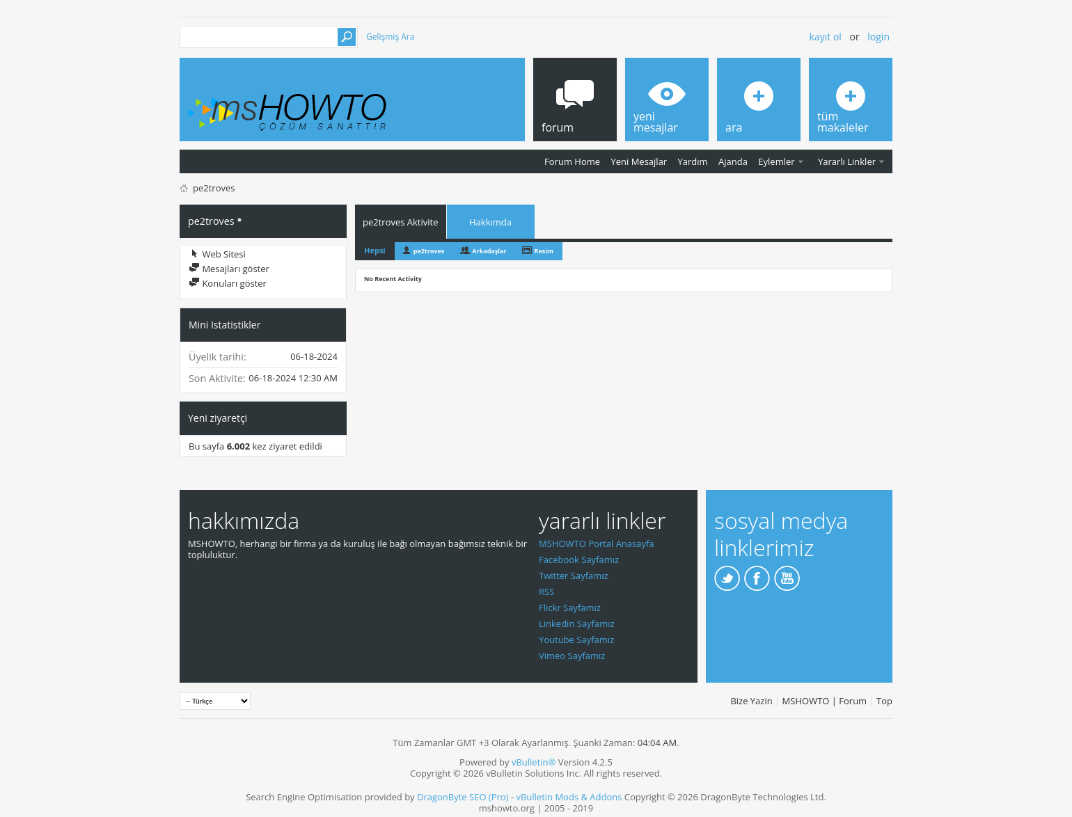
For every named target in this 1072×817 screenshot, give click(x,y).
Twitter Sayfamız (573, 575)
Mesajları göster (229, 268)
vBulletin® (533, 762)
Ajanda (733, 161)
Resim (544, 250)
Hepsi (375, 250)
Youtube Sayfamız (576, 639)
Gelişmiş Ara (390, 36)
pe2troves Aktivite (401, 222)
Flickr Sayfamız (570, 607)
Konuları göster (228, 283)
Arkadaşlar (489, 250)
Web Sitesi (217, 254)
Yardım (693, 161)
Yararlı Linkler (847, 161)
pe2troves (429, 250)
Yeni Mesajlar (638, 161)
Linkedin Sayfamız (577, 623)
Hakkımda (490, 222)
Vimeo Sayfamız (572, 655)
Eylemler (776, 161)
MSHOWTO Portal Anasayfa (596, 543)
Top (884, 701)
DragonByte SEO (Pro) (463, 797)
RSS (546, 591)
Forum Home (572, 161)
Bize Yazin (751, 701)
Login (878, 36)
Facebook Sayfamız (579, 559)
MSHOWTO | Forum (824, 701)
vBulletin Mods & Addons (569, 797)
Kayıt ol (826, 36)
